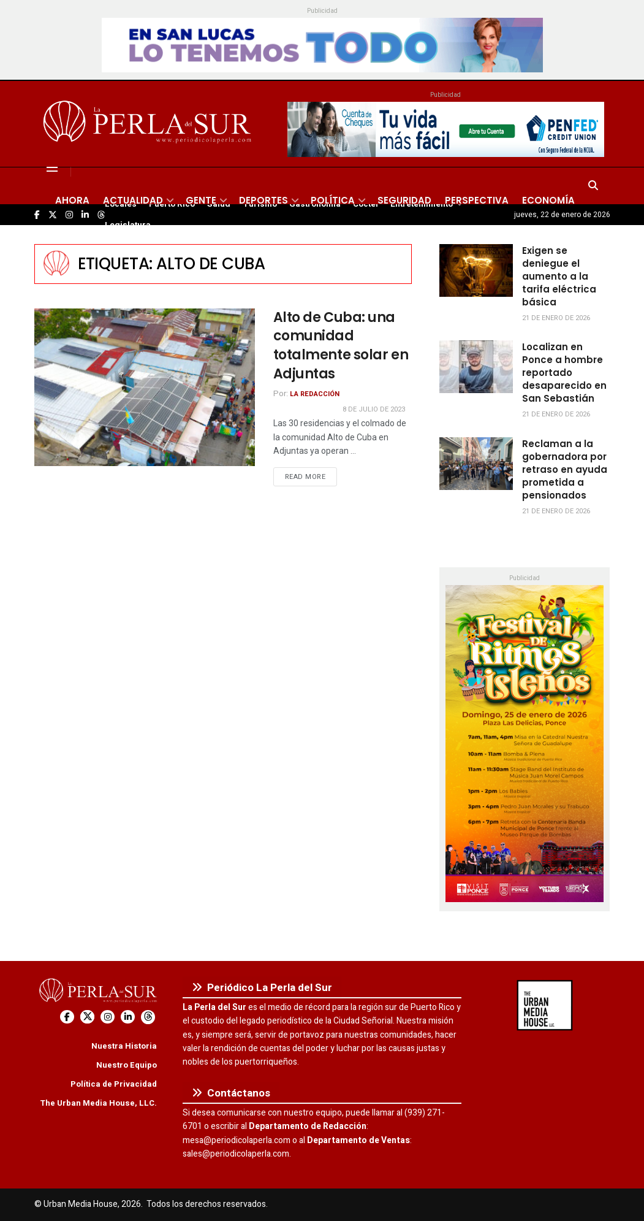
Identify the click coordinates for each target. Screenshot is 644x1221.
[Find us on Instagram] (107, 1017)
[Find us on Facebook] (67, 1017)
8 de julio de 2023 (374, 409)
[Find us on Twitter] (87, 1017)
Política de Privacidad (113, 1084)
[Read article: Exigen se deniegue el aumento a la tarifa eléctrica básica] (476, 270)
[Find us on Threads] (148, 1017)
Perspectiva (477, 200)
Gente (201, 200)
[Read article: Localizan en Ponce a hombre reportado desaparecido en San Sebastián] (476, 366)
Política (333, 200)
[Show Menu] (52, 167)
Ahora (72, 200)
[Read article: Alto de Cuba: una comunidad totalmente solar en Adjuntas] (144, 387)
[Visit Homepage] (149, 124)
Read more (311, 476)
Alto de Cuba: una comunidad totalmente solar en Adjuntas (341, 345)
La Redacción (314, 394)
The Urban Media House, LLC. (98, 1103)
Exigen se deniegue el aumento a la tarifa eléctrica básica (559, 276)
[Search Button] (593, 185)
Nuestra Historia (124, 1046)
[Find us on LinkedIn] (128, 1017)
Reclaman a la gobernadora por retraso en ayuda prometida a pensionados (564, 469)
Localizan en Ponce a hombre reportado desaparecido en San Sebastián (564, 372)
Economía (548, 200)
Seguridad (404, 200)
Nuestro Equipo (126, 1065)
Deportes (263, 200)
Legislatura (128, 225)
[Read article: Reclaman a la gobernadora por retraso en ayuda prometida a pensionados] (476, 463)
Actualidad (133, 200)
